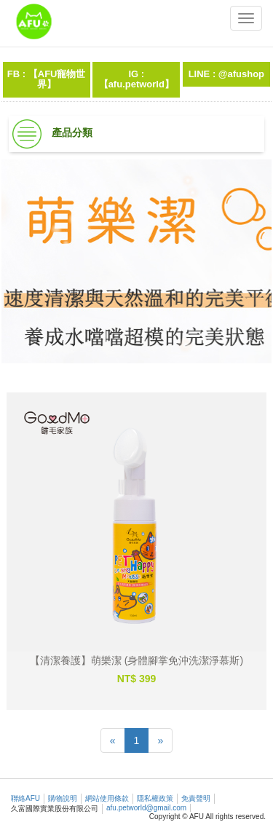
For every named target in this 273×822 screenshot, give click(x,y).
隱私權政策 (155, 798)
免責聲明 (195, 798)
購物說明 (62, 798)
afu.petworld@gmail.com (146, 808)
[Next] (160, 740)
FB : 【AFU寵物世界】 (46, 79)
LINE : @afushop (226, 73)
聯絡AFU (25, 798)
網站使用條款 (107, 798)
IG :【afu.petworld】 (136, 79)
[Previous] (112, 740)
